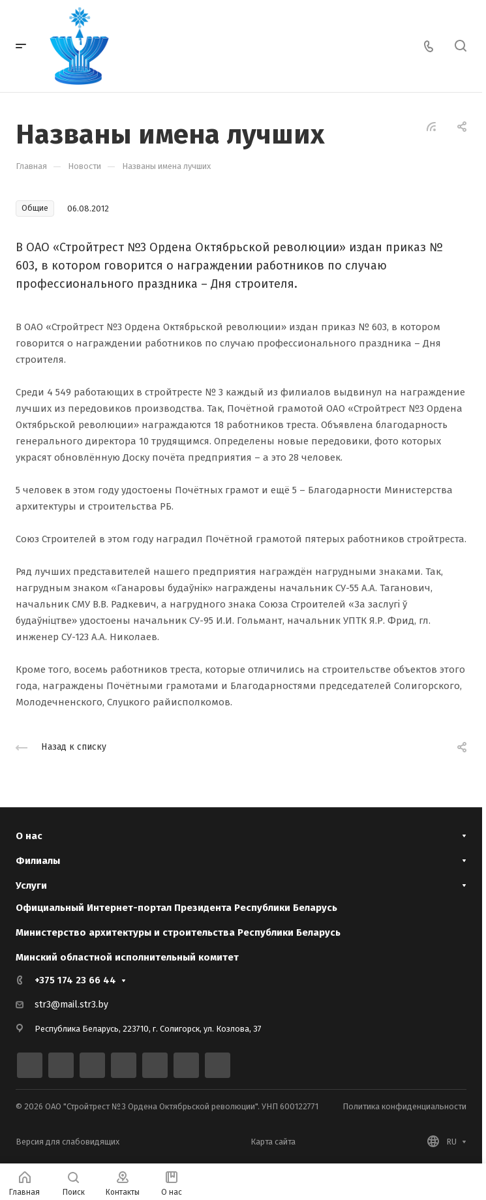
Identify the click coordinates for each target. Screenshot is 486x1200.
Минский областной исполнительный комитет (127, 957)
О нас (29, 836)
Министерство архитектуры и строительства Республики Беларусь (178, 932)
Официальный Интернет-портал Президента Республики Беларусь (176, 908)
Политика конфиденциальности (404, 1106)
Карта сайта (273, 1141)
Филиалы (38, 861)
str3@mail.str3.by (71, 1004)
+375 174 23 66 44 (75, 980)
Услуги (31, 885)
